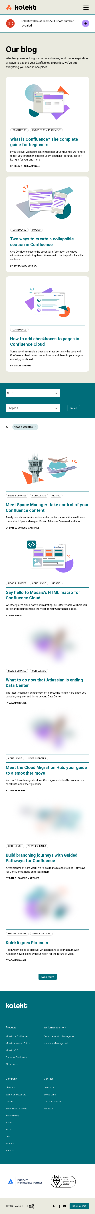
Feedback (48, 1108)
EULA (8, 1129)
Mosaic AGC (12, 1050)
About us (10, 1087)
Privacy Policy (12, 1115)
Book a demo (50, 1094)
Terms (9, 1122)
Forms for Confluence (16, 1057)
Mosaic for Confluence (16, 1036)
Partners (10, 1150)
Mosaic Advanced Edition (18, 1043)
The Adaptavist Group (16, 1108)
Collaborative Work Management (59, 1036)
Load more (47, 976)
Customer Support (53, 1101)
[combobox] (31, 393)
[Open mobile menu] (86, 7)
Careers (9, 1101)
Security (10, 1143)
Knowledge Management (56, 1043)
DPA (8, 1136)
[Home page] (42, 7)
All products (12, 1064)
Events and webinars (16, 1094)
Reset (73, 408)
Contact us (49, 1087)
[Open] (56, 393)
